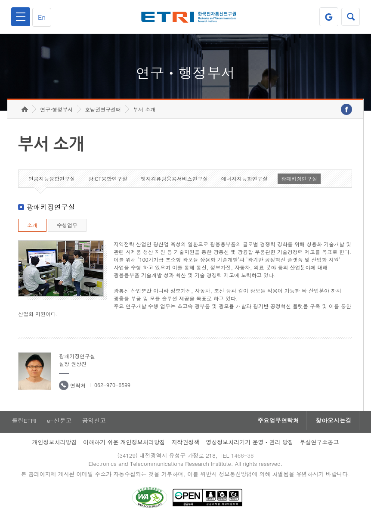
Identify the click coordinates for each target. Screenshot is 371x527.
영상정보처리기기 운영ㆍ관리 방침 (250, 447)
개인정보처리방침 (54, 447)
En (42, 17)
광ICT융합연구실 (107, 183)
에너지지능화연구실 (244, 183)
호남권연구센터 (103, 114)
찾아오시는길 (333, 426)
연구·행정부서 (56, 114)
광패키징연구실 (299, 183)
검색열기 (350, 16)
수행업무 (67, 230)
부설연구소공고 (319, 447)
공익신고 (95, 426)
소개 (32, 230)
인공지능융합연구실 (51, 183)
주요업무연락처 (276, 426)
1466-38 (243, 461)
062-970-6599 (112, 390)
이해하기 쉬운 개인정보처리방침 (124, 447)
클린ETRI (23, 426)
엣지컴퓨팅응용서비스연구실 (174, 183)
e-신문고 (59, 426)
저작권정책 (185, 447)
